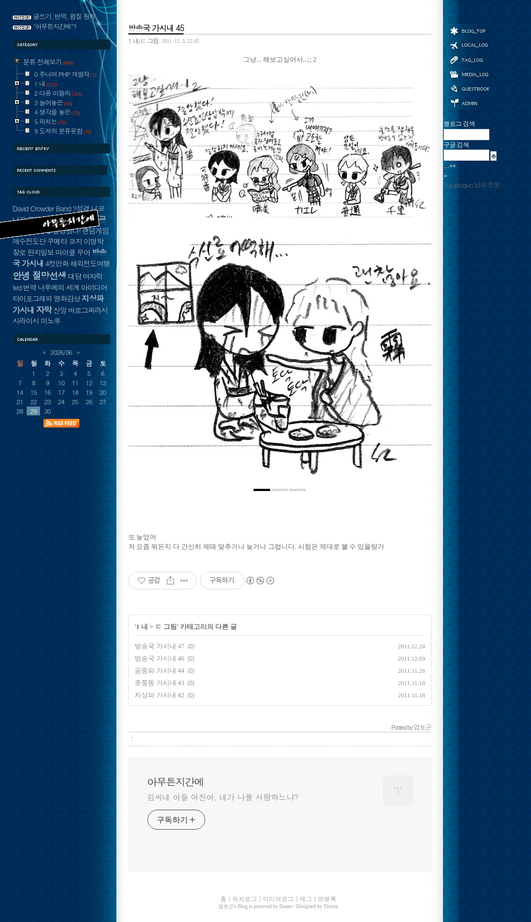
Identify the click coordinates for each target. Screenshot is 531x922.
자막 (44, 309)
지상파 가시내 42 (160, 695)
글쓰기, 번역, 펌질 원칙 (64, 16)
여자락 (93, 276)
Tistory (331, 906)
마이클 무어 (72, 252)
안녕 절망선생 (40, 275)
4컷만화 (56, 263)
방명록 (469, 88)
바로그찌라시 (87, 310)
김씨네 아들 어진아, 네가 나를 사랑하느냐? (223, 796)
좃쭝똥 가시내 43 (160, 683)
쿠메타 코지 (64, 241)
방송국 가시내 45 (156, 27)
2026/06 (61, 352)
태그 (469, 59)
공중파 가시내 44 (160, 671)
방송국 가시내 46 (160, 658)
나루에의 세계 (58, 287)
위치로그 (469, 44)
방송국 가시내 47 (160, 646)
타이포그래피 (32, 298)
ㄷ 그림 (166, 627)
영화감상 (67, 298)
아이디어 (94, 287)
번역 (29, 287)
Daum (286, 906)
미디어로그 (469, 74)
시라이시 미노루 (37, 320)
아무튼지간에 (175, 782)
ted (17, 287)
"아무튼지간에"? (55, 26)
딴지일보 (40, 252)
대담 (74, 276)
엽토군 (226, 906)
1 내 (142, 627)
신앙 (60, 310)
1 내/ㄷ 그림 (143, 40)
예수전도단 (29, 241)
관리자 (469, 102)
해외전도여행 (90, 263)
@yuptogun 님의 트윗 (472, 184)
